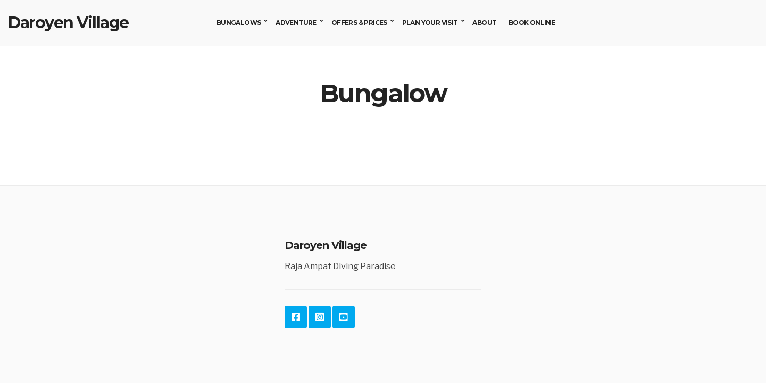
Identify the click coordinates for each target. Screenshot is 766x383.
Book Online (532, 23)
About (484, 23)
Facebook (296, 317)
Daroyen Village (68, 22)
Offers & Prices (359, 23)
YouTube (343, 317)
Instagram (320, 317)
